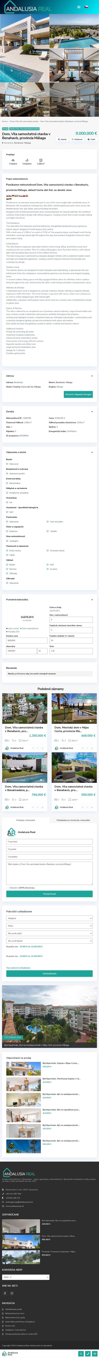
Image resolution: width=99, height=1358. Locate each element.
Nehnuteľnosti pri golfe (15, 1317)
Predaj (5, 129)
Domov (5, 121)
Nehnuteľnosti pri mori (14, 1313)
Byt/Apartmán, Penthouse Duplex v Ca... (62, 1078)
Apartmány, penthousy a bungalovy (20, 1322)
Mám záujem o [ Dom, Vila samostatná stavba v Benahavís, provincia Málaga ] (49, 873)
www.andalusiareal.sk (15, 1206)
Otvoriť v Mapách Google (78, 394)
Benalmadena (12, 780)
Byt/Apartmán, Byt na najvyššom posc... (61, 1109)
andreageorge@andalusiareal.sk (19, 1202)
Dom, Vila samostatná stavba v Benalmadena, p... (24, 788)
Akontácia (10, 646)
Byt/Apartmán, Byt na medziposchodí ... (61, 1094)
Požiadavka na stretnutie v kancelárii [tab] (73, 820)
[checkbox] (7, 888)
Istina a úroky (55, 607)
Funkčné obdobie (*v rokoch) (62, 636)
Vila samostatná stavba (29, 121)
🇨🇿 (86, 6)
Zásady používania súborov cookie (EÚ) (21, 1334)
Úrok (52, 646)
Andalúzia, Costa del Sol (15, 1330)
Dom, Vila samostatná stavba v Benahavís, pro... (24, 729)
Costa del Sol (27, 387)
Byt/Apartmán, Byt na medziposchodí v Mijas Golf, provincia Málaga (36, 1045)
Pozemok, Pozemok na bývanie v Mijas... (59, 1251)
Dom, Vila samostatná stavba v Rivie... (59, 1236)
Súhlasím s (22, 888)
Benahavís (18, 143)
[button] (78, 7)
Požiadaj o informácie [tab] (25, 820)
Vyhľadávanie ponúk (13, 1309)
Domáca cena (12, 636)
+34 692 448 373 (13, 1198)
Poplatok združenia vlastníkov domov (66, 625)
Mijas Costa (68, 721)
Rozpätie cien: (12, 947)
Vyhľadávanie (49, 973)
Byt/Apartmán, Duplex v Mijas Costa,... (61, 1063)
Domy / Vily (14, 121)
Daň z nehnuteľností (59, 615)
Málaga (37, 387)
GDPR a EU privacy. (27, 888)
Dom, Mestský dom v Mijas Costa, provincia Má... (71, 729)
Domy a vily (10, 1326)
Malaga (27, 143)
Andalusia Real (16, 748)
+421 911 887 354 (13, 1194)
